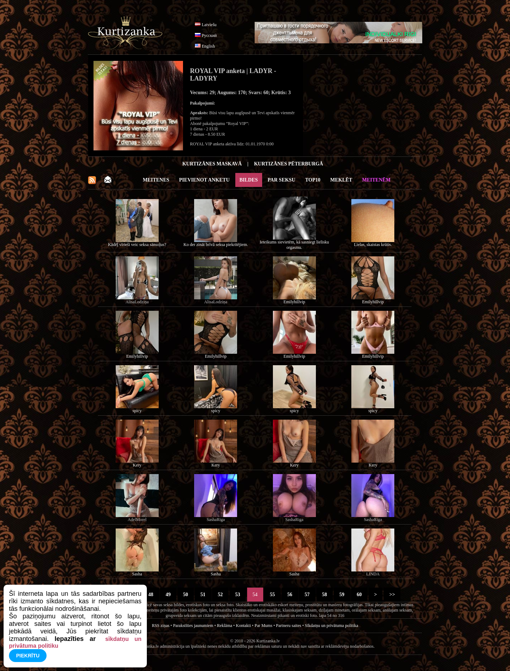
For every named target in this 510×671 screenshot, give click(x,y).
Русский (209, 35)
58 (324, 594)
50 (185, 594)
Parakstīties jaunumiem (193, 625)
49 (168, 594)
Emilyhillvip (294, 301)
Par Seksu (281, 180)
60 (359, 594)
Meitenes (156, 180)
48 (151, 594)
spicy (137, 410)
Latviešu (209, 24)
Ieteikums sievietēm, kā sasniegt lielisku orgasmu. (294, 245)
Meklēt (341, 180)
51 (203, 594)
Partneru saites (288, 625)
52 (220, 594)
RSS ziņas (160, 625)
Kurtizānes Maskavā (212, 163)
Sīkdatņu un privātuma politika (331, 625)
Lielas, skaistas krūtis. (373, 244)
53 (237, 594)
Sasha (137, 573)
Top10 (313, 180)
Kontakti (243, 625)
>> (392, 594)
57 (307, 594)
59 (342, 594)
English (208, 46)
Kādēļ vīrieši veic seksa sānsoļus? (137, 244)
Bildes (249, 180)
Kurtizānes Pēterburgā (288, 163)
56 (290, 594)
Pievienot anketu (204, 180)
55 (272, 594)
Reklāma (224, 625)
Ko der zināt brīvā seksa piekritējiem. (215, 244)
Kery (137, 465)
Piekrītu (27, 655)
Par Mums (264, 625)
